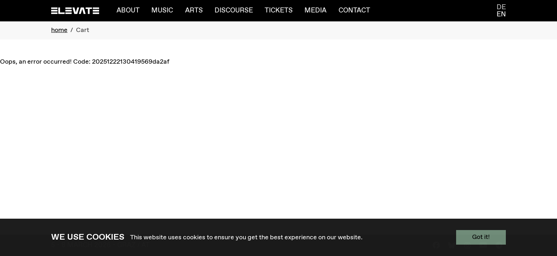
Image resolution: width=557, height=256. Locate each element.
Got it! (481, 237)
